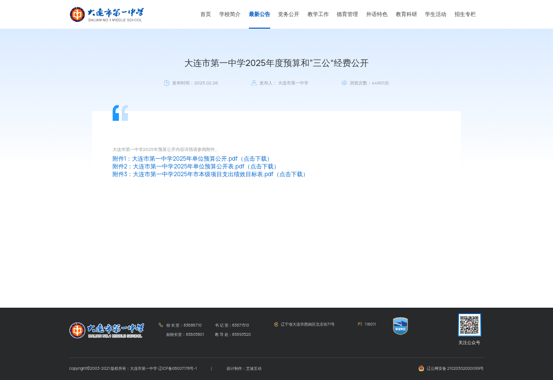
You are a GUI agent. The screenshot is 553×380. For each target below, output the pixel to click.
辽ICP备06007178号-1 (177, 368)
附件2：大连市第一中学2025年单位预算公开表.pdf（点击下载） (196, 166)
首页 (205, 14)
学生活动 (435, 14)
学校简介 (230, 14)
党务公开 (288, 14)
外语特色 (377, 14)
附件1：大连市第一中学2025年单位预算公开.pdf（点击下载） (193, 158)
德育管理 (347, 14)
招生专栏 (465, 14)
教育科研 (406, 14)
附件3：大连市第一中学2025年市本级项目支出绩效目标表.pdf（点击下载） (211, 174)
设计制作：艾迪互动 (244, 368)
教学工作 (318, 14)
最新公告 (259, 14)
